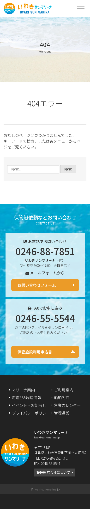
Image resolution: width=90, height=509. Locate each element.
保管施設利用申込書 (35, 352)
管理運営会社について (53, 472)
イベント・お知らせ (29, 405)
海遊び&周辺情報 (26, 397)
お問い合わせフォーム (37, 285)
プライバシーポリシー (31, 413)
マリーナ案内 (23, 390)
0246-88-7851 (45, 251)
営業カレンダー (67, 405)
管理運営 (61, 413)
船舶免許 (61, 397)
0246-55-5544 (45, 318)
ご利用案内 (63, 390)
